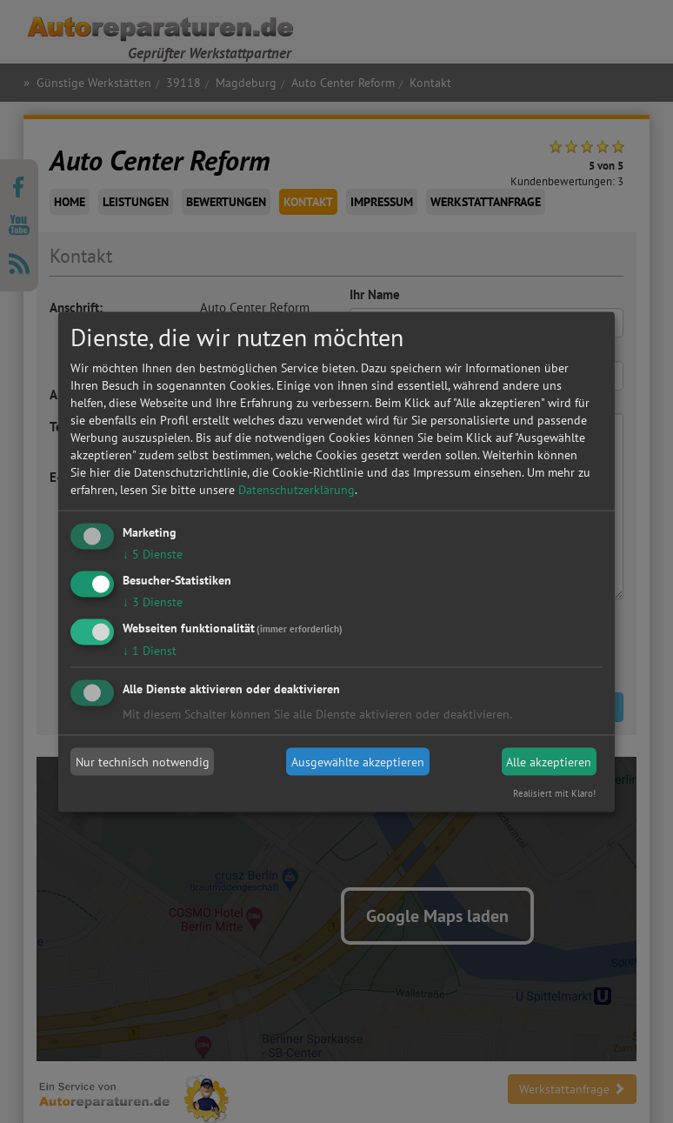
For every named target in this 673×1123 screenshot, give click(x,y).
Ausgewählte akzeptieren (357, 762)
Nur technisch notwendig (143, 762)
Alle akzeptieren (548, 762)
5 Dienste (153, 554)
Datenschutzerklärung (296, 490)
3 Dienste (153, 601)
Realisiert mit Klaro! (554, 792)
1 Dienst (150, 650)
